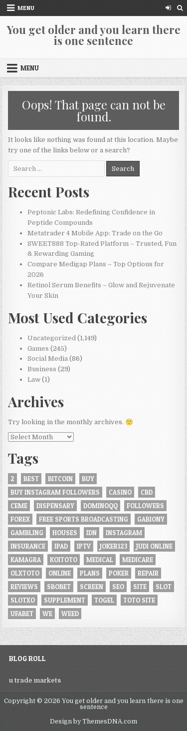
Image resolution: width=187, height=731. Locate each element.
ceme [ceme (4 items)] (18, 506)
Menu (25, 7)
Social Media (47, 358)
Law (33, 379)
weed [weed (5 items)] (70, 614)
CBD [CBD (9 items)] (147, 492)
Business (41, 369)
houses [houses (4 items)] (64, 533)
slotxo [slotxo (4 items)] (22, 600)
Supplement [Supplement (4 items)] (64, 600)
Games (38, 348)
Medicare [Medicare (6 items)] (137, 560)
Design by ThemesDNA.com (93, 721)
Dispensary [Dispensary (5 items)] (55, 506)
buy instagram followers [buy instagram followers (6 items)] (55, 492)
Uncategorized (51, 338)
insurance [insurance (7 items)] (27, 546)
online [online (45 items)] (59, 573)
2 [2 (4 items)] (12, 479)
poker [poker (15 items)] (119, 573)
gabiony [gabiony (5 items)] (151, 519)
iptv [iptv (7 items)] (84, 546)
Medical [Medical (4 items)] (99, 560)
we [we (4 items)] (47, 614)
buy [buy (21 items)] (88, 479)
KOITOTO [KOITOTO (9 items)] (63, 560)
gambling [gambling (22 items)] (26, 533)
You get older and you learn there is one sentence (94, 35)
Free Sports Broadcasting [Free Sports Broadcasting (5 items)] (83, 519)
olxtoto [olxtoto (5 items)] (24, 573)
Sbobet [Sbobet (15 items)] (59, 587)
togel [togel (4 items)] (104, 600)
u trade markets (35, 680)
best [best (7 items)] (31, 479)
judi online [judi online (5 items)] (154, 546)
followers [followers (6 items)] (145, 506)
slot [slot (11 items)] (164, 587)
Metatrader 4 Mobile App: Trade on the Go (95, 233)
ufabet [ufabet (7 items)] (21, 614)
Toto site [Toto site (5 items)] (139, 600)
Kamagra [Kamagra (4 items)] (25, 560)
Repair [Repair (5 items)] (148, 573)
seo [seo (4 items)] (118, 587)
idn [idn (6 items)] (91, 533)
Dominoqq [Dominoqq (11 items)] (100, 506)
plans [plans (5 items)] (90, 573)
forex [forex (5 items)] (20, 519)
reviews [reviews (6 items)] (24, 587)
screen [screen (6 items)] (91, 587)
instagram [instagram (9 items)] (124, 533)
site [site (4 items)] (140, 587)
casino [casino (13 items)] (120, 492)
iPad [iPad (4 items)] (61, 546)
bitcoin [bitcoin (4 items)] (60, 479)
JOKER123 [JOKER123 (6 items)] (113, 546)
